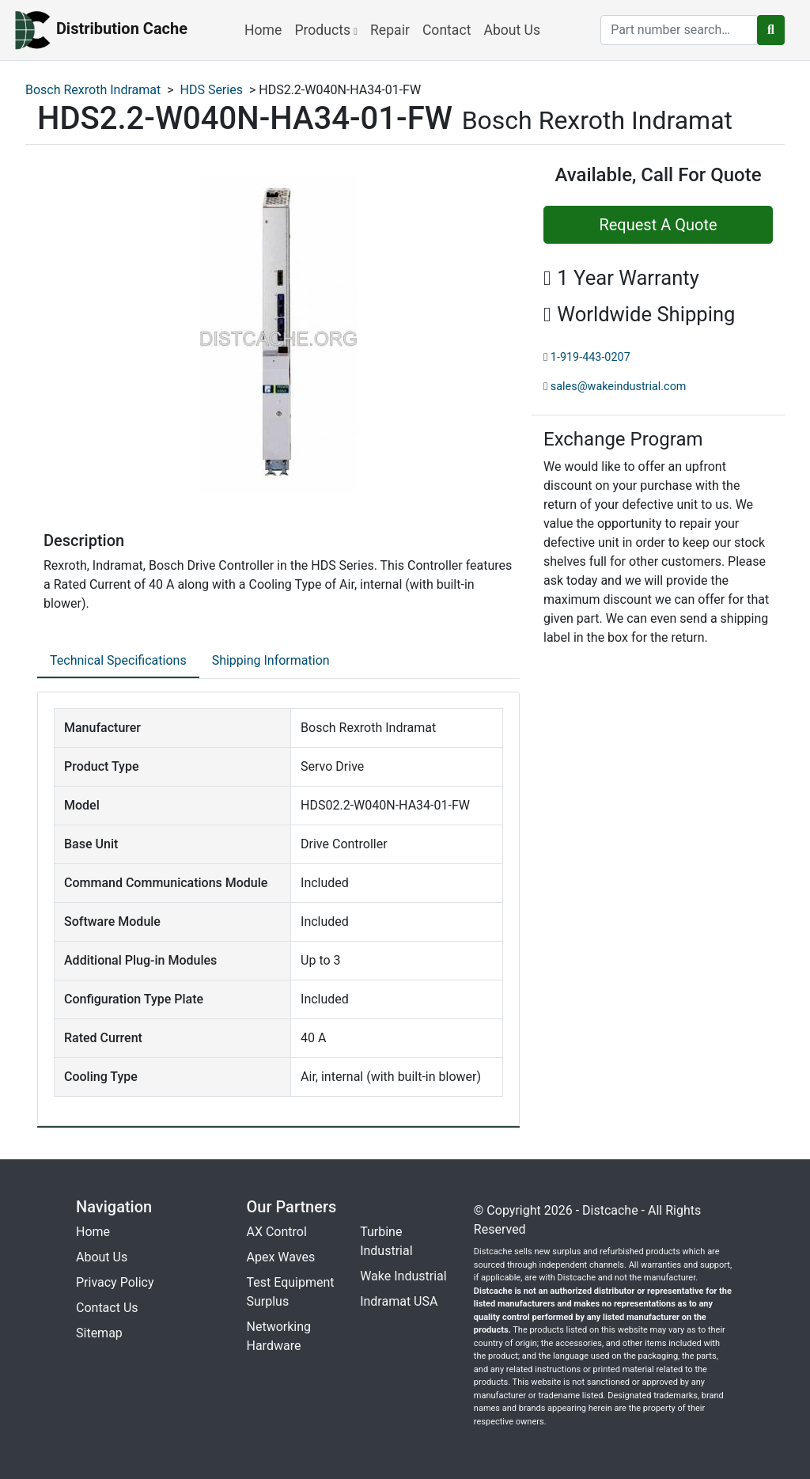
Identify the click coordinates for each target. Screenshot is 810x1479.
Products (326, 30)
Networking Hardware (279, 1336)
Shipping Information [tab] (271, 660)
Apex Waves (281, 1257)
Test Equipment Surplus (291, 1292)
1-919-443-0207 (590, 357)
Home (263, 30)
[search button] (771, 30)
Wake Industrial (403, 1276)
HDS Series (211, 89)
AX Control (277, 1231)
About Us (511, 30)
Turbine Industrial (386, 1241)
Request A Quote (658, 224)
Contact (446, 30)
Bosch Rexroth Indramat (93, 89)
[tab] (118, 661)
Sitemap (99, 1333)
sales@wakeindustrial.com (619, 386)
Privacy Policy (115, 1282)
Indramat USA (398, 1301)
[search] (679, 30)
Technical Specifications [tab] (118, 660)
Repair (390, 30)
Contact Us (107, 1307)
